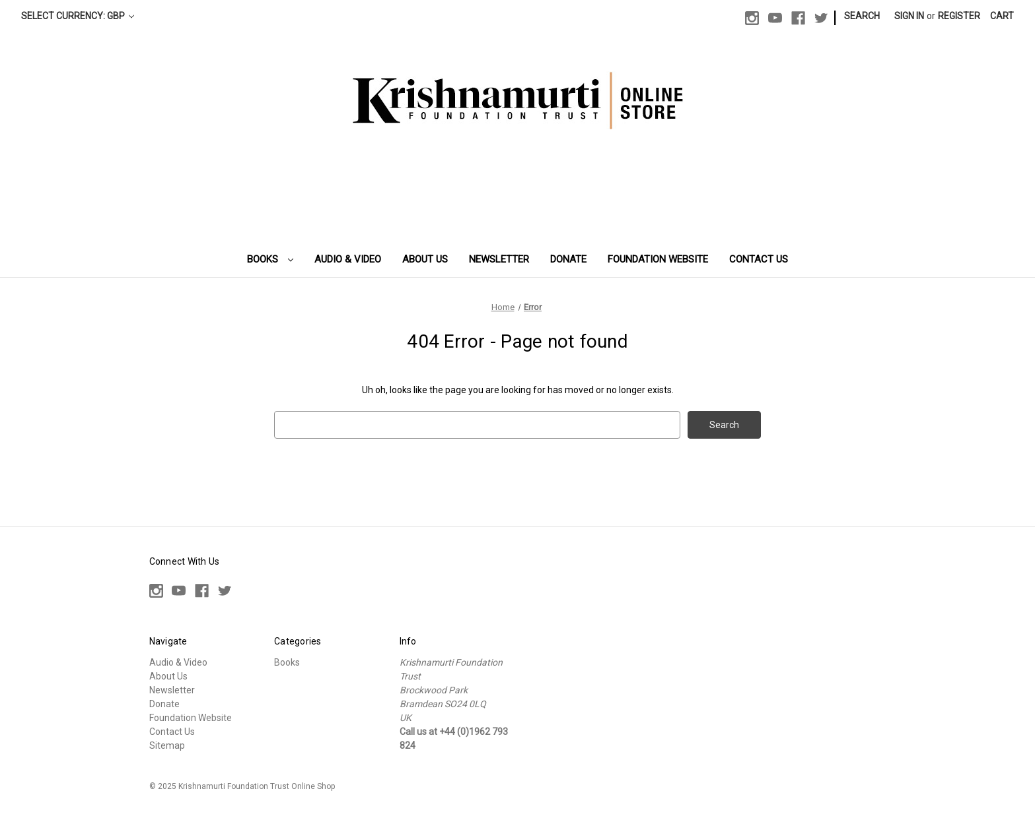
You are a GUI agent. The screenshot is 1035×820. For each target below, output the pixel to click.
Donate (568, 259)
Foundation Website (658, 259)
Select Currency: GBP (77, 16)
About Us (425, 259)
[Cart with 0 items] (1002, 16)
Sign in (909, 16)
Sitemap (167, 745)
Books (270, 259)
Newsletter (499, 259)
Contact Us (758, 259)
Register (959, 16)
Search (862, 16)
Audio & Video (347, 259)
